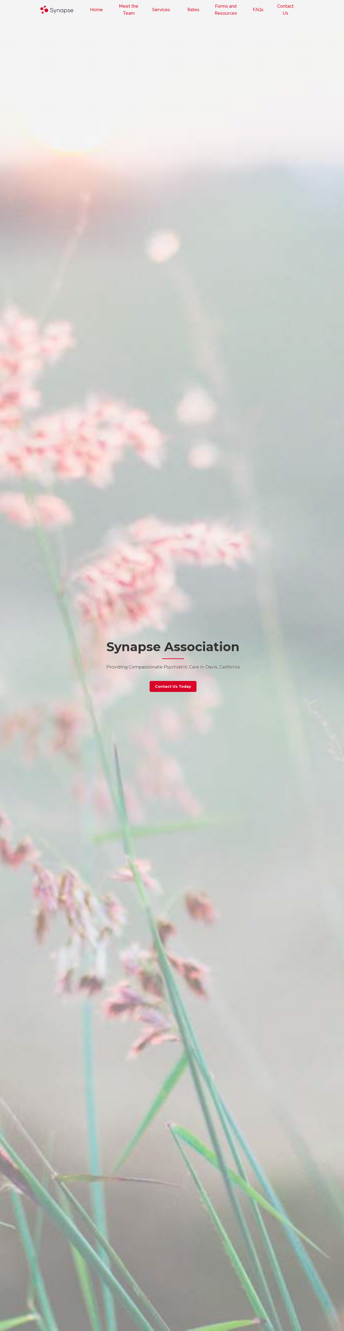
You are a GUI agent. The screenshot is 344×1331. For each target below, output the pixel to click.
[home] (56, 9)
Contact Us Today (197, 686)
